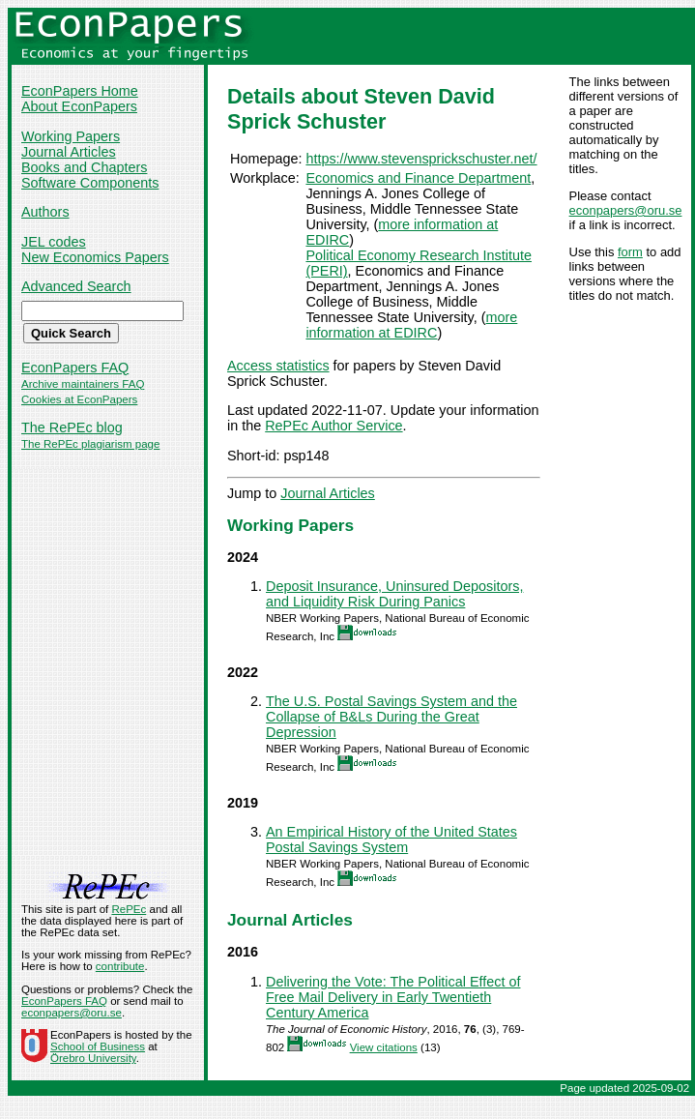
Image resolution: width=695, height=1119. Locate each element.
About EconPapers (79, 106)
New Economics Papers (95, 257)
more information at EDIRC (411, 324)
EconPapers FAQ (75, 367)
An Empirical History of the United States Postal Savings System (391, 839)
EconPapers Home (79, 91)
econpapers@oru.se (625, 210)
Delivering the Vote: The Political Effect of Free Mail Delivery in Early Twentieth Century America (393, 997)
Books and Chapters (84, 167)
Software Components (90, 183)
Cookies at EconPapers (79, 399)
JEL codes (53, 242)
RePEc (128, 909)
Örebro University (93, 1058)
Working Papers (70, 136)
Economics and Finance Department (418, 178)
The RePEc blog (72, 427)
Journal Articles (68, 152)
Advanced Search (76, 286)
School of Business (97, 1046)
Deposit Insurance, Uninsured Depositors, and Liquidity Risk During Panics (394, 593)
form (630, 252)
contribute (120, 966)
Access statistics (278, 365)
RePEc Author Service (333, 425)
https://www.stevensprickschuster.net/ (420, 158)
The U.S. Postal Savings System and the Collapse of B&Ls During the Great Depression (391, 716)
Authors (45, 212)
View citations (384, 1047)
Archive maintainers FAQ (82, 384)
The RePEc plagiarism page (90, 444)
